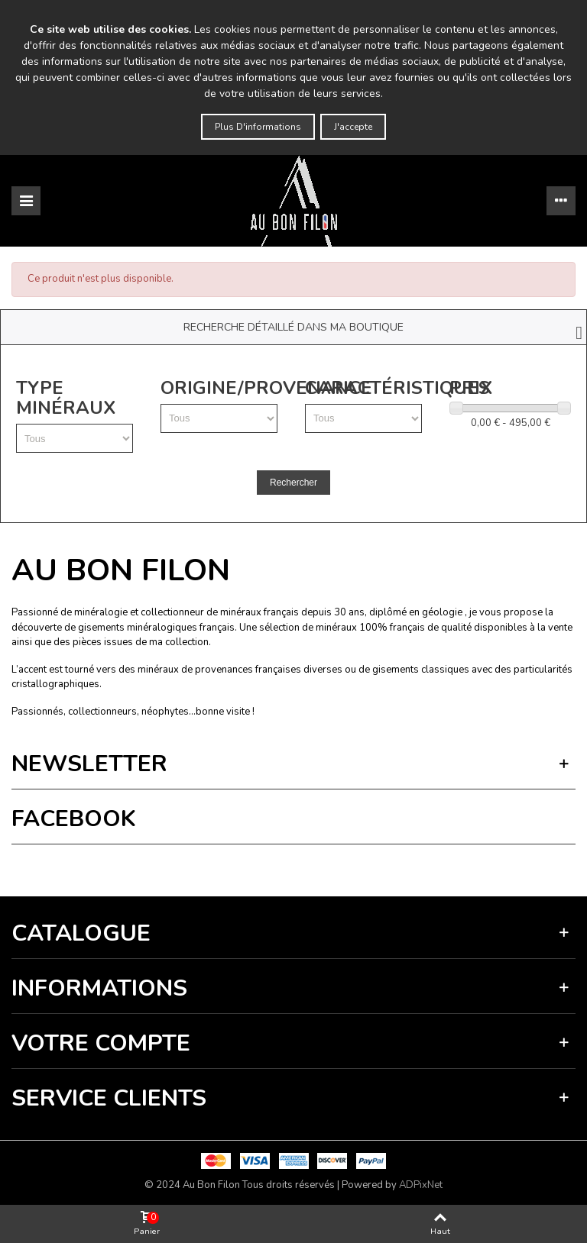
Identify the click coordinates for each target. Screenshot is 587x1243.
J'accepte (353, 127)
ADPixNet (421, 1185)
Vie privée (126, 866)
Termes (165, 866)
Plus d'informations (258, 127)
